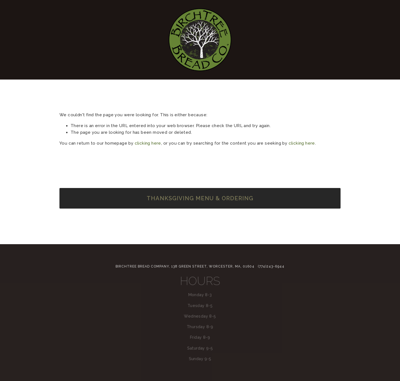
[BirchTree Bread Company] (187, 223)
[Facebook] (213, 223)
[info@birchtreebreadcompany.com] (200, 223)
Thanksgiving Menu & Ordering (200, 198)
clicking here (148, 143)
